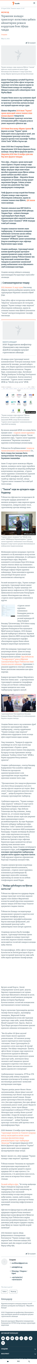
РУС (18, 1361)
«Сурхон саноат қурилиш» (24, 433)
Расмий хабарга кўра (9, 1184)
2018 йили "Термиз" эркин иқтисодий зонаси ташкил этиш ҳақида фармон (16, 113)
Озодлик (4, 35)
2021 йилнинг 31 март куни (12, 287)
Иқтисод (5, 12)
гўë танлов (31, 200)
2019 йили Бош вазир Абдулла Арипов (16, 129)
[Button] (31, 43)
